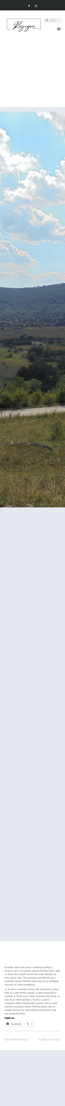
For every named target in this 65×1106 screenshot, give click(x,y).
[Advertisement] (32, 67)
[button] (59, 29)
